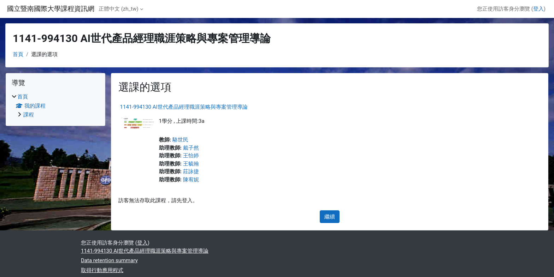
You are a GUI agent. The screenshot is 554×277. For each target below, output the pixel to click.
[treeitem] (55, 106)
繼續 (329, 216)
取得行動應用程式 (102, 270)
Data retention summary (109, 260)
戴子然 (191, 148)
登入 (538, 9)
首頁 (18, 54)
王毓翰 (191, 164)
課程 (28, 115)
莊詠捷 (191, 171)
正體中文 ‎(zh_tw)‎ (118, 9)
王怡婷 (191, 155)
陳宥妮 (191, 179)
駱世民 (180, 140)
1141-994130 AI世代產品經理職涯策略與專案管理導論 (184, 107)
